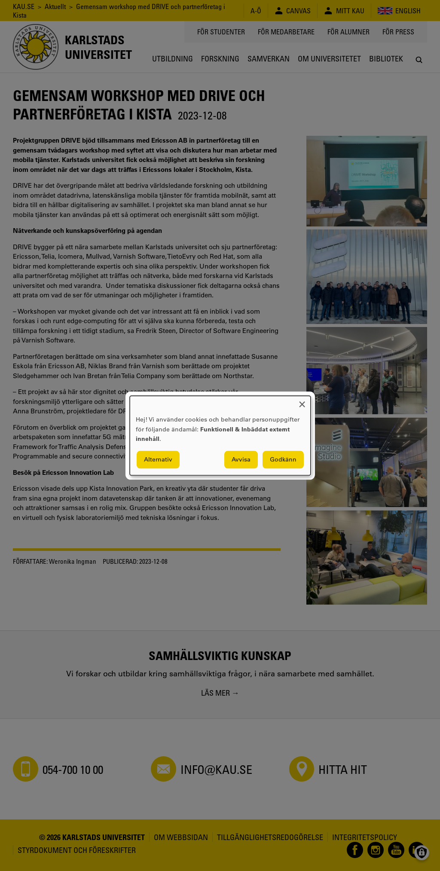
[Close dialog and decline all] (302, 401)
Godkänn (283, 459)
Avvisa (241, 459)
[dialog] (220, 435)
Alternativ (158, 459)
